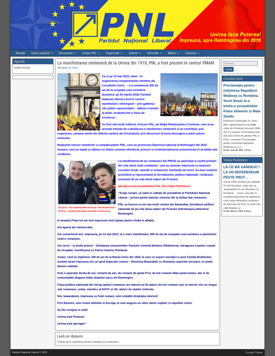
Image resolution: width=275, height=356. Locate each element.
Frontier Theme (254, 352)
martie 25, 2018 (69, 67)
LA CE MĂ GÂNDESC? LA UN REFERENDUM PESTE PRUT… (241, 172)
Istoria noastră (40, 53)
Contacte (190, 53)
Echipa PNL (89, 53)
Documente (66, 53)
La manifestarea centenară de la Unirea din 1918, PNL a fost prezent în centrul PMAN (135, 63)
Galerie (133, 53)
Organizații (112, 53)
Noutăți (20, 53)
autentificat (78, 341)
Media (172, 53)
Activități (152, 53)
